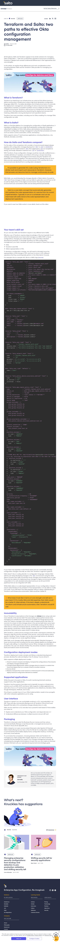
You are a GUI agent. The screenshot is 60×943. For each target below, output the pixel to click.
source (41, 257)
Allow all (18, 938)
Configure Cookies (34, 938)
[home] (8, 3)
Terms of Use (48, 935)
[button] (56, 3)
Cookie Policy (30, 935)
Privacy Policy (38, 935)
